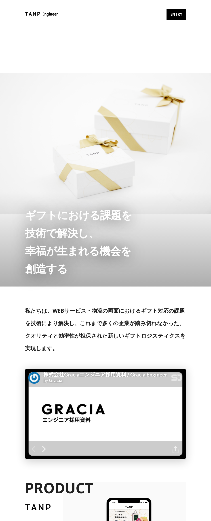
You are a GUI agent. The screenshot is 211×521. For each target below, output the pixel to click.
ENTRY (176, 14)
